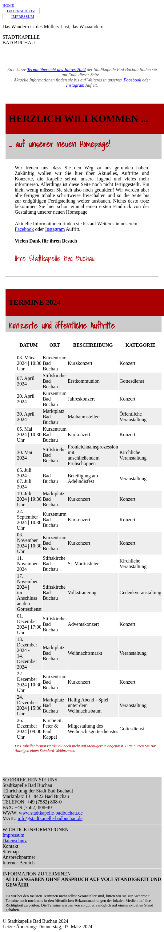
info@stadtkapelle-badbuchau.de (50, 818)
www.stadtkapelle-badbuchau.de (51, 813)
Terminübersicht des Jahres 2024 (56, 69)
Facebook (132, 79)
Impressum (13, 835)
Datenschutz (14, 840)
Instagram (75, 85)
